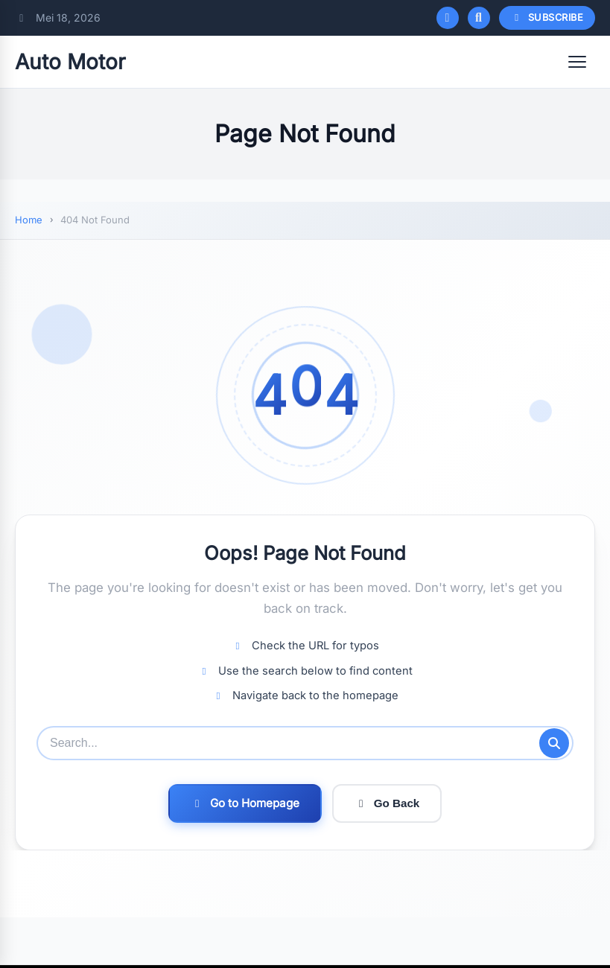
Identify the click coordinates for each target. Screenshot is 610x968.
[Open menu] (577, 62)
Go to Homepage (245, 803)
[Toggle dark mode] (447, 18)
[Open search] (479, 18)
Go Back (387, 803)
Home (28, 220)
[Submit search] (554, 743)
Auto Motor (70, 61)
